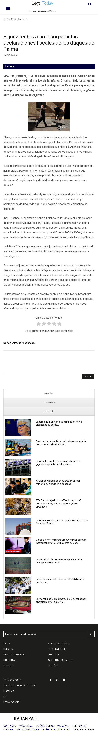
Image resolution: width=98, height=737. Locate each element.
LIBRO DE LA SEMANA (13, 654)
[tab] (49, 393)
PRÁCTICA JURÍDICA (57, 649)
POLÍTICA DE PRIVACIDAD (56, 729)
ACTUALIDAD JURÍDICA (59, 643)
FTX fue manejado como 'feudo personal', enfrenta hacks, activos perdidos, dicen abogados (58, 503)
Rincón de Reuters (19, 19)
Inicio (6, 19)
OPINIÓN (52, 665)
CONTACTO (9, 726)
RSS (5, 696)
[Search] (88, 376)
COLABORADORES (12, 680)
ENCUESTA (8, 649)
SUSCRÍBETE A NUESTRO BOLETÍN (19, 685)
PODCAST (8, 665)
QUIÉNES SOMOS (45, 726)
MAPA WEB (63, 726)
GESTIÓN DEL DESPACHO (60, 660)
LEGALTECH (53, 654)
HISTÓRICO (8, 691)
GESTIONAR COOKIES (27, 729)
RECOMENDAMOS (11, 702)
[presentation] (49, 393)
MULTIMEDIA (9, 660)
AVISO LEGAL (26, 726)
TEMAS (6, 643)
